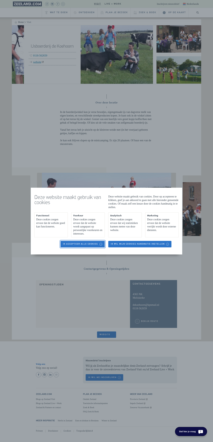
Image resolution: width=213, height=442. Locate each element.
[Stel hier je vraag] (191, 431)
